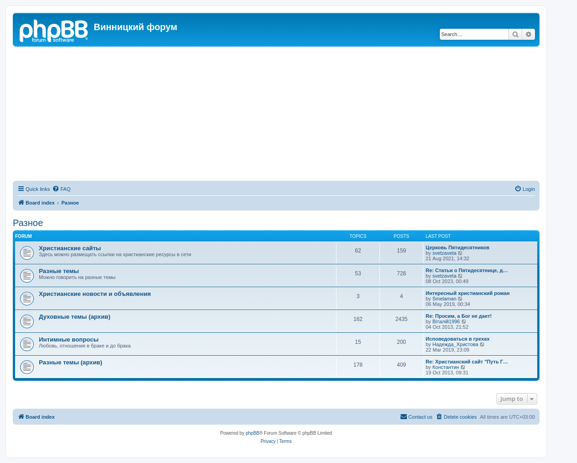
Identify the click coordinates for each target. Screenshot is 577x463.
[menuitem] (61, 189)
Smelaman (445, 298)
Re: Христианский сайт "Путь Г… (467, 361)
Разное (28, 223)
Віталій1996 (446, 321)
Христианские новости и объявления (95, 293)
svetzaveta (445, 253)
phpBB (252, 433)
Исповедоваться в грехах (458, 339)
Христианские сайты (70, 248)
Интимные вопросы (68, 339)
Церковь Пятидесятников (457, 247)
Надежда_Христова (455, 344)
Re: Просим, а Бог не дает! (459, 316)
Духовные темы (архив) (74, 316)
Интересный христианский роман (468, 293)
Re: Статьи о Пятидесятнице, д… (467, 270)
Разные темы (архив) (70, 362)
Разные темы (59, 271)
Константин (446, 367)
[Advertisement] (276, 115)
